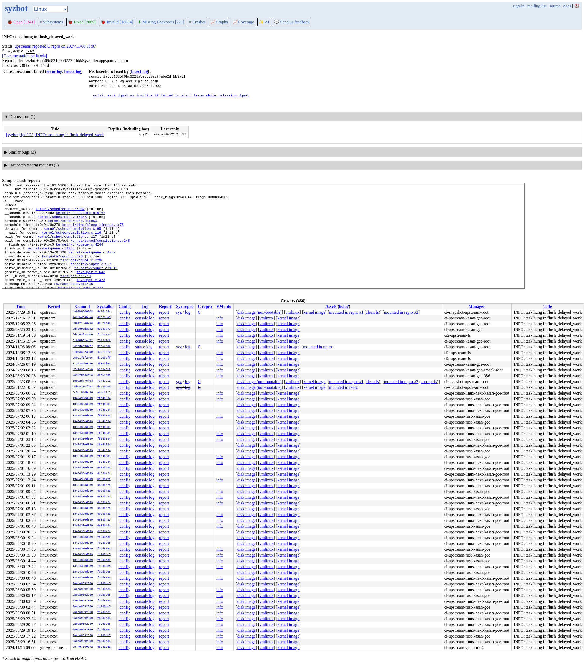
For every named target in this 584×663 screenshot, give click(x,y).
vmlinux (292, 312)
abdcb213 (104, 393)
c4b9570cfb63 (83, 387)
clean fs (372, 312)
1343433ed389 (83, 398)
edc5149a (104, 375)
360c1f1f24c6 (83, 358)
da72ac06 (104, 387)
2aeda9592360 (83, 583)
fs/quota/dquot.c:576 (62, 271)
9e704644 (104, 312)
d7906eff (104, 358)
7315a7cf (104, 341)
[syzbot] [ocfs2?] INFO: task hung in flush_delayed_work (55, 134)
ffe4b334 (104, 398)
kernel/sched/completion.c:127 (67, 247)
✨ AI (264, 22)
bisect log (72, 71)
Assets (331, 306)
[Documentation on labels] (24, 56)
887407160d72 (83, 647)
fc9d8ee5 (104, 537)
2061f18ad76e (83, 323)
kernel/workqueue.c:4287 (91, 266)
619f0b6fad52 (83, 341)
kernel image (314, 312)
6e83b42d (104, 468)
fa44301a (104, 381)
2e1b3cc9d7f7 (83, 346)
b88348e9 (104, 369)
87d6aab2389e (83, 352)
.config (124, 312)
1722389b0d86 (83, 364)
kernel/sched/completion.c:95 (72, 238)
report (164, 312)
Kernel (54, 306)
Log (144, 306)
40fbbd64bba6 (83, 317)
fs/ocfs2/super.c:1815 (96, 285)
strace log (143, 347)
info (219, 318)
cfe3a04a (104, 647)
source (555, 6)
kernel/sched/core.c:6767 (80, 219)
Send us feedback (292, 22)
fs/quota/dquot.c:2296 (81, 275)
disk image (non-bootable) (259, 312)
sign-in (518, 6)
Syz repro (184, 306)
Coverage (243, 22)
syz (179, 312)
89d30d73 (104, 329)
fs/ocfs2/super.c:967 (90, 280)
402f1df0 (104, 352)
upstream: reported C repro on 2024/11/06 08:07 (55, 46)
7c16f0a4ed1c (83, 375)
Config (125, 306)
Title (547, 306)
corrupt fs (429, 381)
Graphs (219, 22)
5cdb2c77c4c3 (83, 381)
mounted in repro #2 (401, 312)
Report (165, 306)
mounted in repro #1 (346, 312)
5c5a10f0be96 (83, 393)
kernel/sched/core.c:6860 (72, 228)
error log (54, 71)
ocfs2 (30, 51)
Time (20, 306)
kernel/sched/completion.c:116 (71, 242)
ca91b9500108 (83, 312)
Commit (82, 306)
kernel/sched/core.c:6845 (62, 223)
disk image (246, 318)
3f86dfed (104, 364)
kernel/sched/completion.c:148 (100, 252)
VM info (223, 306)
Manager (477, 306)
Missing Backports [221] (161, 22)
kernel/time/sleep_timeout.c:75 (93, 233)
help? (344, 306)
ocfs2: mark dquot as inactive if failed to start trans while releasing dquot (171, 95)
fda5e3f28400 (83, 335)
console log (144, 312)
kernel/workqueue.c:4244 (79, 256)
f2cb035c (104, 335)
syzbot (16, 8)
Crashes (197, 22)
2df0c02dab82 (83, 329)
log (187, 312)
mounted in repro (317, 347)
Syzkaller (105, 306)
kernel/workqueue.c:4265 (50, 261)
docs (567, 6)
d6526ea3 (104, 317)
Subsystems (51, 22)
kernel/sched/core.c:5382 (60, 214)
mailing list (536, 6)
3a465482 (104, 346)
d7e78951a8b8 (83, 369)
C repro (205, 306)
